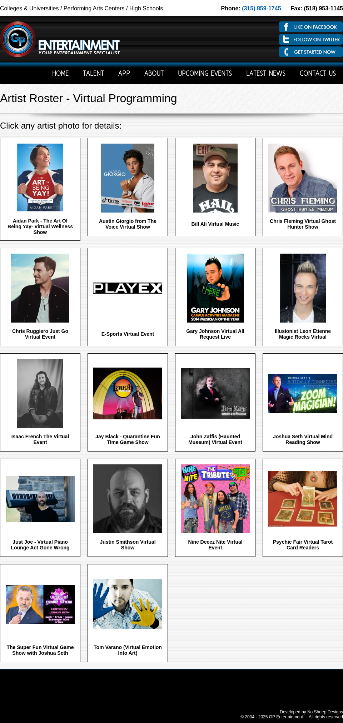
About (154, 74)
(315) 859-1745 (261, 8)
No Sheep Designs (325, 711)
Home (60, 74)
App (124, 74)
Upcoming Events (205, 74)
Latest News (265, 74)
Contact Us (318, 74)
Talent (93, 74)
